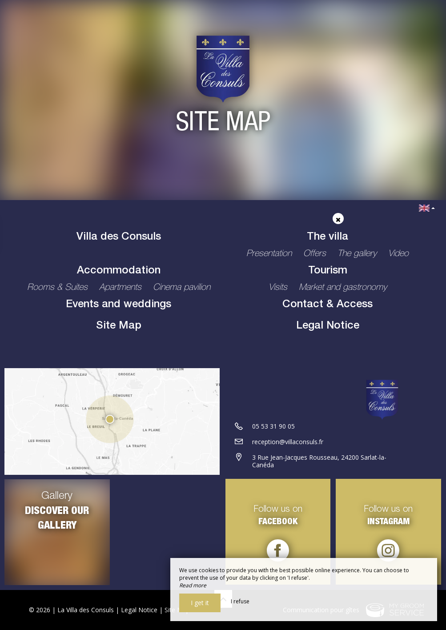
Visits (279, 288)
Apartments (121, 288)
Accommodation (119, 271)
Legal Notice (327, 326)
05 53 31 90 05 (273, 426)
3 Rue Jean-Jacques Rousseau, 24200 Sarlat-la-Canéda (319, 461)
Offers (316, 254)
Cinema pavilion (181, 288)
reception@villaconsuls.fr (287, 442)
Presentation (270, 254)
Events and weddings (118, 305)
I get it (200, 602)
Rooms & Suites (58, 288)
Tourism (327, 271)
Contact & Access (327, 305)
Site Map (118, 326)
